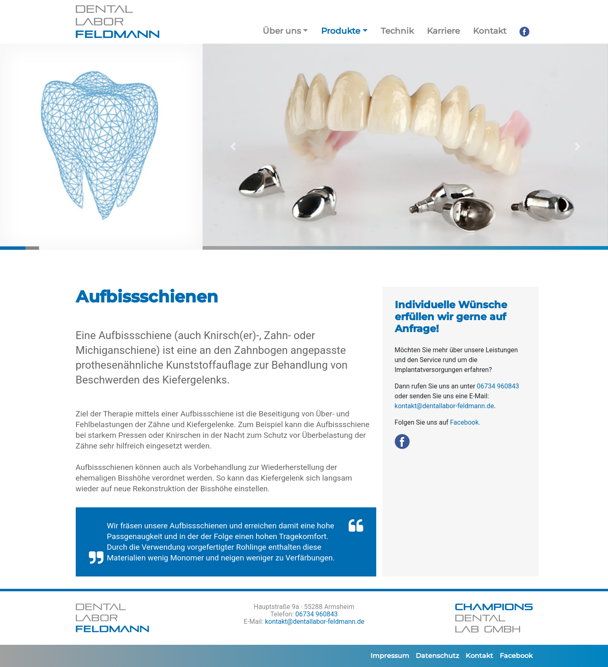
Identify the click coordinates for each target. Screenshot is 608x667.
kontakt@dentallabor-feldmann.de (444, 406)
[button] (233, 147)
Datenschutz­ (437, 656)
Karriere (443, 31)
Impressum (389, 656)
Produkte (340, 31)
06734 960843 (498, 386)
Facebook (516, 656)
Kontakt (489, 31)
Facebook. (465, 422)
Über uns (282, 31)
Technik (397, 31)
